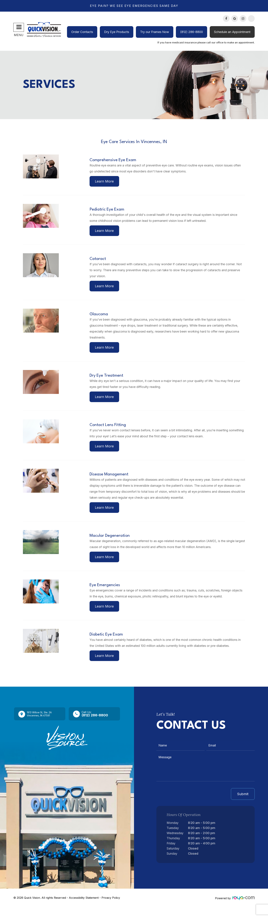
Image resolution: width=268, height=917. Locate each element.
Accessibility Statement (84, 908)
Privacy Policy (111, 908)
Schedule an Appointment (232, 32)
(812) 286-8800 (191, 32)
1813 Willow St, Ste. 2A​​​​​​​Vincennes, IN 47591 (43, 724)
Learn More (105, 182)
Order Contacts (82, 32)
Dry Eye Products (116, 32)
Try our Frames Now (154, 32)
